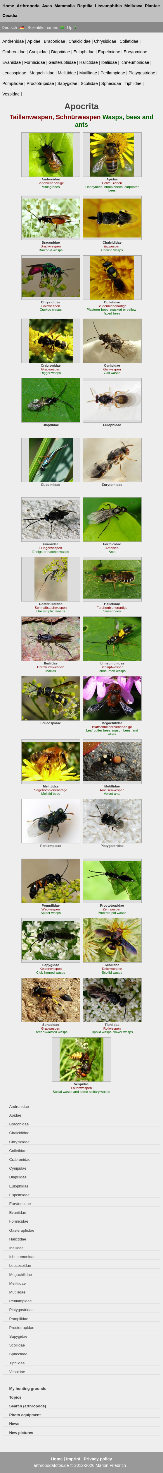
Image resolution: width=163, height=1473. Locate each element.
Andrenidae (13, 41)
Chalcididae (80, 41)
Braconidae (54, 41)
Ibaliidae (109, 62)
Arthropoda (28, 6)
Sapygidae (67, 83)
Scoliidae (89, 83)
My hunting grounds (27, 1388)
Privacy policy (98, 1459)
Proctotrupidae (40, 83)
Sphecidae (111, 83)
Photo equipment (25, 1415)
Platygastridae (142, 73)
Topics (15, 1397)
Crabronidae (13, 51)
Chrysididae (105, 41)
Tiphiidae (132, 83)
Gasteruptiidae (62, 62)
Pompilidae (12, 83)
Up (72, 27)
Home (8, 6)
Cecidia (9, 15)
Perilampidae (112, 73)
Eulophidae (84, 51)
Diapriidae (60, 51)
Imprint (73, 1459)
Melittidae (67, 73)
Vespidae (11, 94)
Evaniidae (11, 62)
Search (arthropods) (27, 1406)
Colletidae (129, 41)
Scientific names (45, 27)
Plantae (152, 6)
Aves (47, 6)
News (14, 1423)
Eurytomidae (135, 51)
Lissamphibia (108, 6)
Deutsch (13, 27)
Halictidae (88, 62)
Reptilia (85, 6)
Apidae (33, 41)
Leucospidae (14, 73)
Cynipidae (38, 51)
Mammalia (64, 6)
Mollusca (133, 6)
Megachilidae (42, 73)
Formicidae (34, 62)
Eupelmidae (109, 51)
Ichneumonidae (134, 62)
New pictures (21, 1433)
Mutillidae (88, 73)
